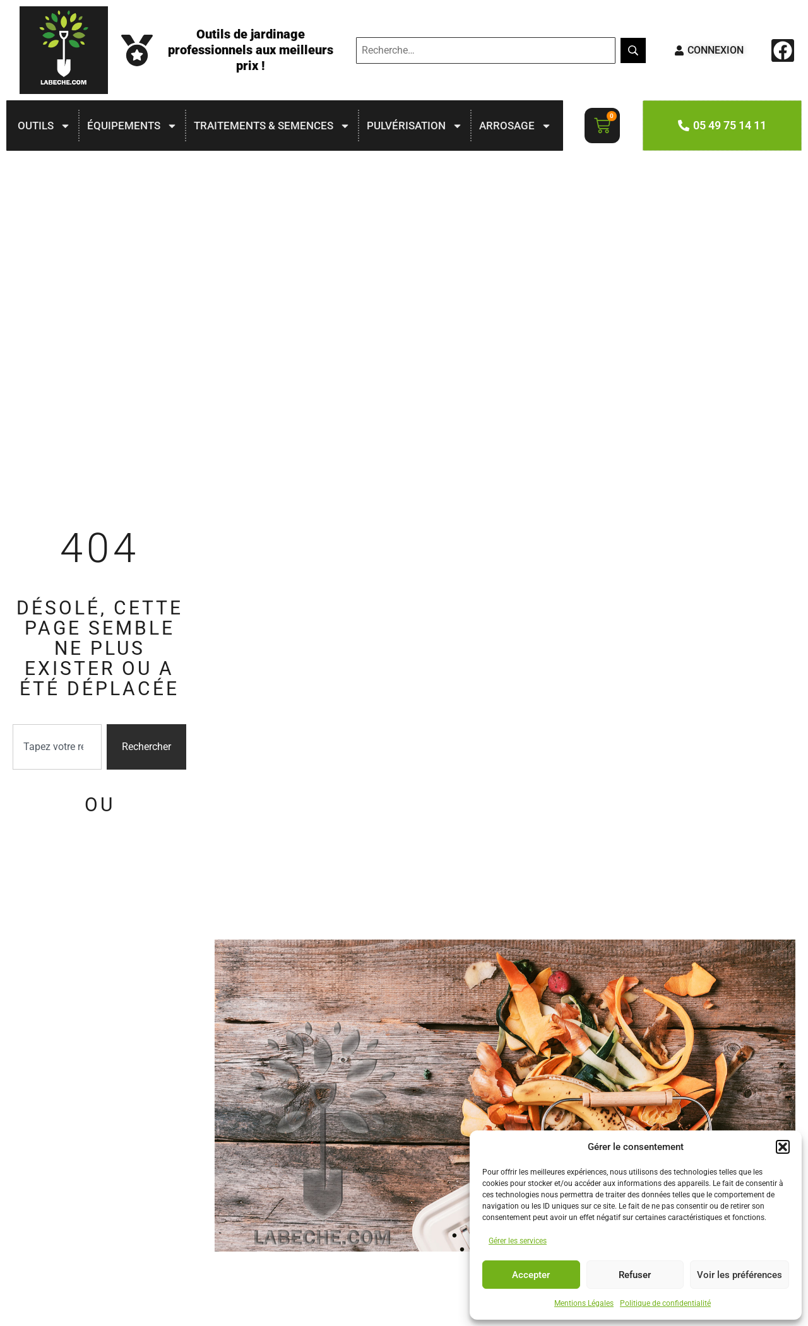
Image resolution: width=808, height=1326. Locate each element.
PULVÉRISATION (415, 126)
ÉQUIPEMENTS (132, 126)
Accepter (531, 1275)
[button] (782, 1147)
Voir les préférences (739, 1275)
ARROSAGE (515, 126)
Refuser (635, 1275)
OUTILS (44, 126)
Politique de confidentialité (665, 1303)
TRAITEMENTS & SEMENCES (272, 126)
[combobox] (57, 747)
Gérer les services (518, 1240)
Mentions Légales (584, 1303)
